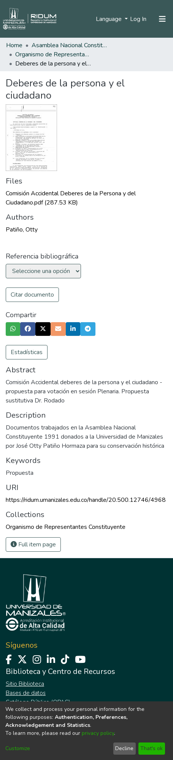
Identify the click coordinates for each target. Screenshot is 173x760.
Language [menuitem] (109, 19)
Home (14, 45)
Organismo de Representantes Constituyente (53, 54)
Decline (124, 748)
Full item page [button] (33, 544)
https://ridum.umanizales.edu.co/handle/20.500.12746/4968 (86, 500)
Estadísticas (27, 352)
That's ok (151, 748)
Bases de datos (26, 693)
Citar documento (32, 295)
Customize (17, 748)
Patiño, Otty (22, 229)
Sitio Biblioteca (25, 684)
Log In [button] (138, 19)
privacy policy (98, 733)
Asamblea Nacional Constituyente (70, 45)
